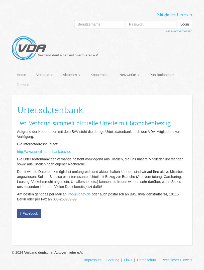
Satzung (113, 260)
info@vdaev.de (79, 194)
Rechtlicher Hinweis (176, 260)
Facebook (29, 213)
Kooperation (100, 75)
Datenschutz (147, 260)
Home (21, 75)
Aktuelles (71, 75)
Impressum (92, 260)
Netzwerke (130, 75)
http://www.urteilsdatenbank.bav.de (44, 152)
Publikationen (162, 75)
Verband (44, 75)
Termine (23, 85)
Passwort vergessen (178, 31)
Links (128, 260)
